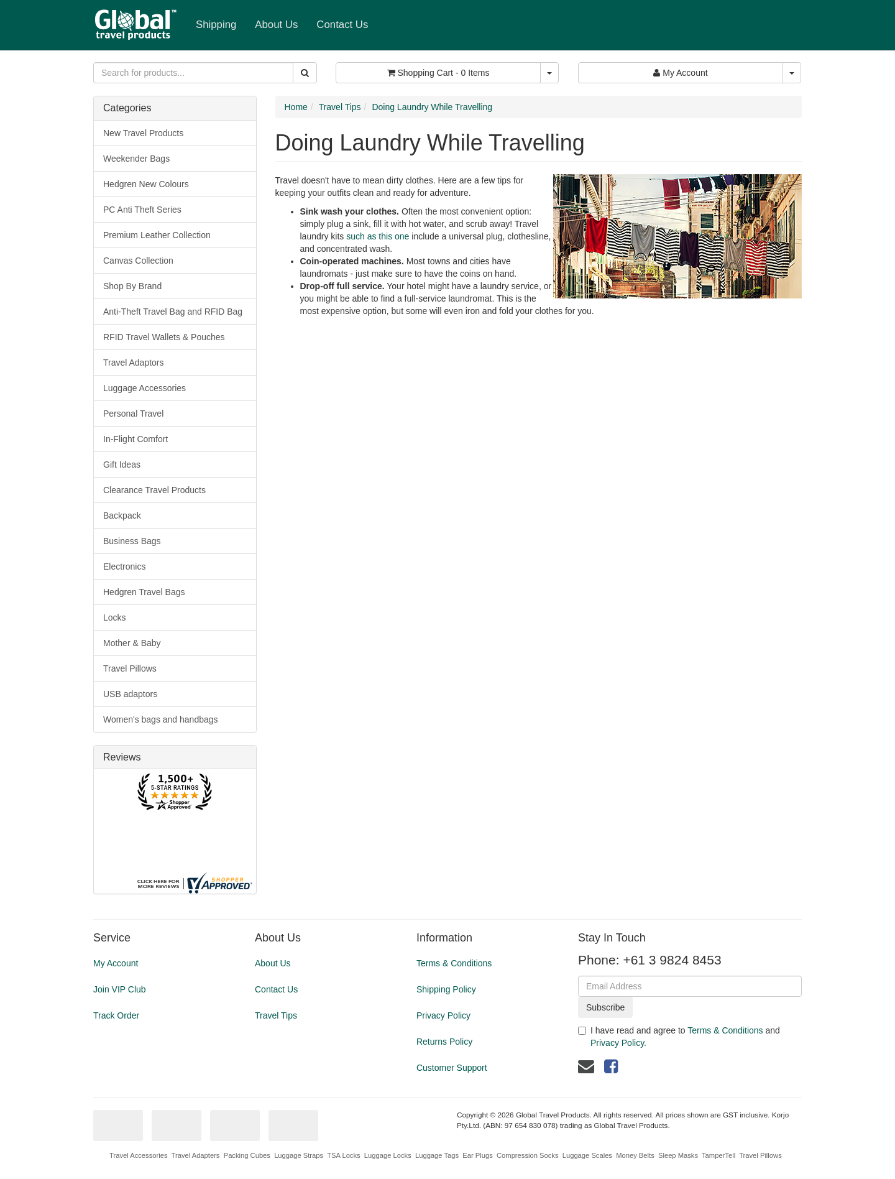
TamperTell (718, 1155)
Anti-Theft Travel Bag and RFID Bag (172, 312)
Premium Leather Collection (157, 235)
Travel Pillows (130, 668)
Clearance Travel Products (154, 490)
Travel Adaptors (133, 363)
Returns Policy (444, 1042)
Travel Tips (340, 107)
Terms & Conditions (454, 963)
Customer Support (451, 1068)
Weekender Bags (136, 159)
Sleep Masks (678, 1155)
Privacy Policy (443, 1015)
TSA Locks (343, 1155)
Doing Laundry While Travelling (432, 107)
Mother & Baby (132, 643)
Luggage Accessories (144, 388)
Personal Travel (133, 413)
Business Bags (132, 541)
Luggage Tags (437, 1155)
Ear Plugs (477, 1155)
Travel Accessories (138, 1155)
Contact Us (342, 24)
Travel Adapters (196, 1155)
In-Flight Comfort (135, 439)
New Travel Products (143, 133)
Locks (114, 617)
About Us (276, 24)
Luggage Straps (298, 1155)
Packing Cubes (247, 1155)
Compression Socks (527, 1155)
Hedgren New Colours (146, 184)
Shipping (216, 24)
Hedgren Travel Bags (144, 592)
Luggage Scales (587, 1155)
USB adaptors (130, 694)
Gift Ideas (121, 464)
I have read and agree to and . (679, 1036)
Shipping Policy (446, 989)
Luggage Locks (387, 1155)
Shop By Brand (132, 286)
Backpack (122, 515)
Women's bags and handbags (160, 719)
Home (296, 107)
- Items (438, 73)
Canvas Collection (138, 261)
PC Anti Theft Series (142, 210)
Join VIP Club (119, 989)
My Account (115, 963)
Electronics (124, 566)
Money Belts (635, 1155)
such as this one (377, 236)
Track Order (116, 1015)
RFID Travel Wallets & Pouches (164, 337)
